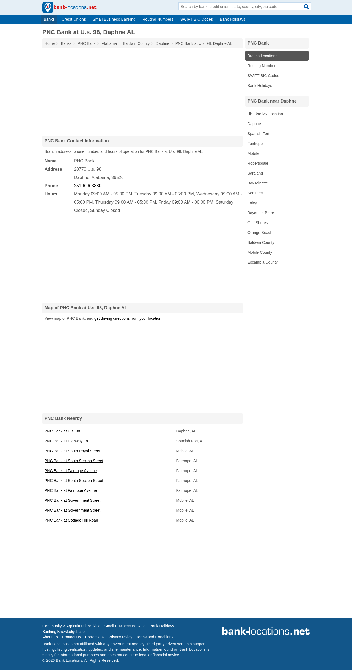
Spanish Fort (258, 133)
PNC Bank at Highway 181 (67, 441)
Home (50, 43)
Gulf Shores (258, 222)
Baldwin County (261, 242)
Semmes (255, 193)
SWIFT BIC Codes (196, 19)
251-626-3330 (87, 185)
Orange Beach (260, 232)
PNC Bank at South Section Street (74, 461)
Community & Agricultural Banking (71, 626)
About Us (50, 637)
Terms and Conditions (154, 637)
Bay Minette (258, 183)
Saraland (255, 173)
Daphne (254, 124)
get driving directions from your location (127, 318)
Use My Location (265, 114)
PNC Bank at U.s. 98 (62, 431)
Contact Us (71, 637)
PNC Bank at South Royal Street (72, 451)
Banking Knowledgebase (63, 631)
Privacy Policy (120, 637)
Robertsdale (258, 163)
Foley (252, 203)
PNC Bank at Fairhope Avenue (71, 470)
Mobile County (260, 252)
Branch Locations (262, 56)
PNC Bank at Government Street (72, 500)
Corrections (95, 637)
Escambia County (263, 262)
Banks (49, 19)
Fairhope (255, 143)
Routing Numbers (158, 19)
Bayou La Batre (261, 213)
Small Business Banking (114, 19)
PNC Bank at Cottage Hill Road (71, 520)
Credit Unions (74, 19)
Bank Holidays (232, 19)
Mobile (253, 153)
